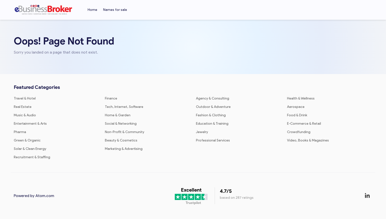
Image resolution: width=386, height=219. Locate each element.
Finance (111, 98)
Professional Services (213, 140)
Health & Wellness (301, 98)
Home (92, 10)
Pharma (20, 132)
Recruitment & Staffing (32, 157)
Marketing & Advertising (124, 149)
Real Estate (23, 107)
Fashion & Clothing (211, 115)
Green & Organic (27, 140)
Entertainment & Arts (30, 123)
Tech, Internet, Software (124, 107)
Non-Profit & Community (124, 132)
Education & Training (212, 123)
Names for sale (115, 10)
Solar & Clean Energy (30, 149)
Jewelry (202, 132)
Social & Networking (121, 123)
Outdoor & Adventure (213, 107)
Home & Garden (117, 115)
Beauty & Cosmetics (121, 140)
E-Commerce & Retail (304, 123)
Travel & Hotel (25, 98)
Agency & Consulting (212, 98)
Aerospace (296, 107)
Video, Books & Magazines (308, 140)
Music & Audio (25, 115)
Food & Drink (297, 115)
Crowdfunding (298, 132)
